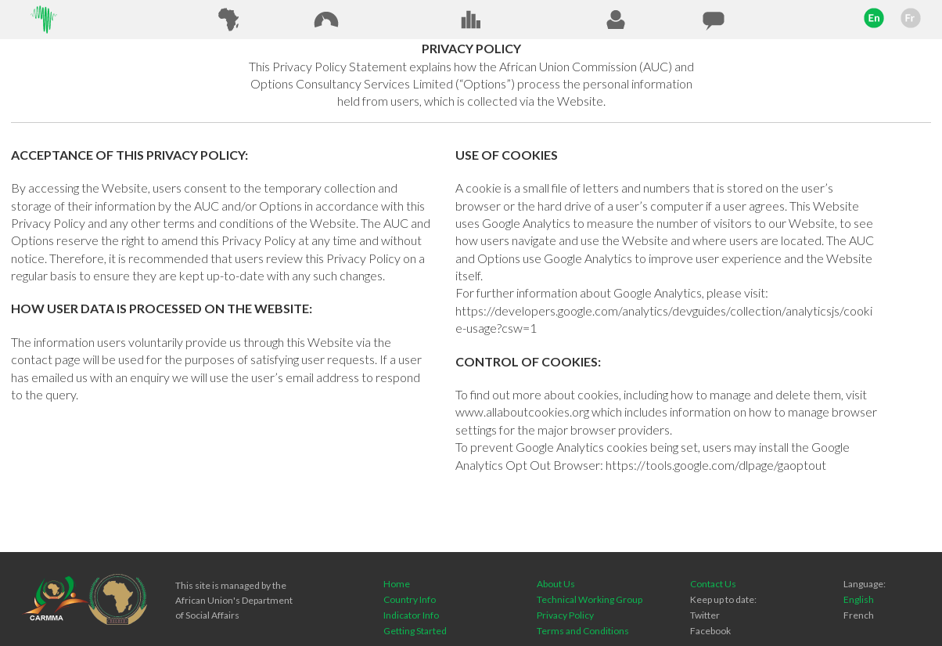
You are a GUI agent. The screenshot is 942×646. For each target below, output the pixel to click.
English (858, 599)
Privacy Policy (565, 615)
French (858, 615)
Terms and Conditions (583, 631)
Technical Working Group (589, 599)
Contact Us (713, 584)
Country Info (409, 599)
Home (396, 584)
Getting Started (415, 631)
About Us (556, 584)
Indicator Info (411, 615)
